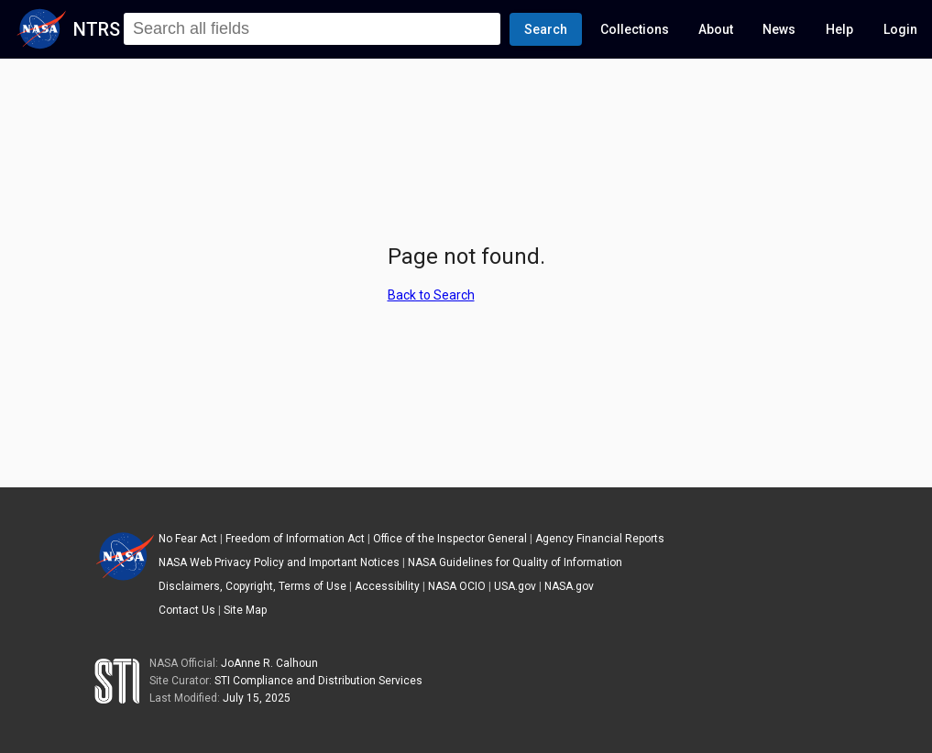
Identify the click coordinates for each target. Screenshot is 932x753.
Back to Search (431, 295)
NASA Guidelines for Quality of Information (515, 562)
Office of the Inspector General (450, 538)
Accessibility (387, 586)
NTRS (96, 29)
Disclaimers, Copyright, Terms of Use (252, 586)
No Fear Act (188, 538)
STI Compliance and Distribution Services (318, 680)
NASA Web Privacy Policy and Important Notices (279, 562)
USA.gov (515, 586)
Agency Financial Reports (599, 538)
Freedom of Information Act (295, 538)
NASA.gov (569, 586)
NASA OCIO (457, 586)
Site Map (245, 610)
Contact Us (187, 610)
